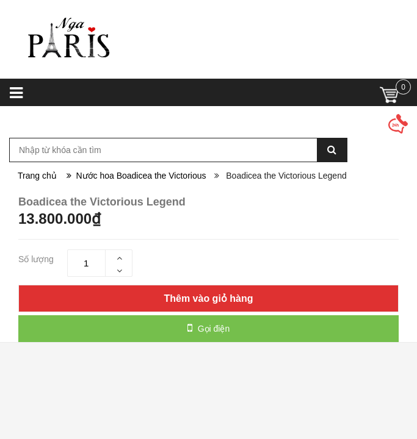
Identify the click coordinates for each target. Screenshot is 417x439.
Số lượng (36, 259)
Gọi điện (208, 328)
